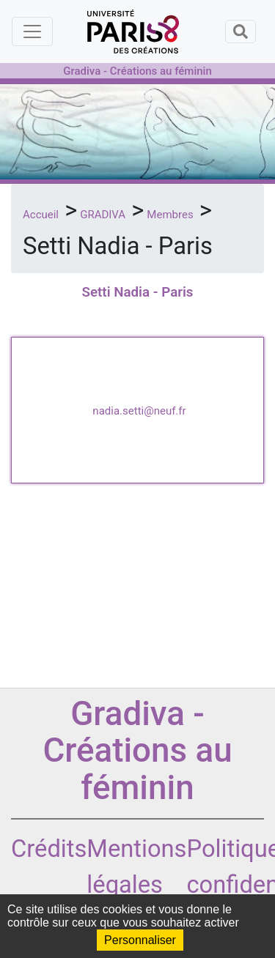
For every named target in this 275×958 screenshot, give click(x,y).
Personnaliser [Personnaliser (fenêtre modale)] (140, 940)
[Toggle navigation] (32, 31)
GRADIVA (102, 214)
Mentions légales (136, 867)
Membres (170, 214)
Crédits (49, 849)
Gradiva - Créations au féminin (137, 71)
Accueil (41, 214)
